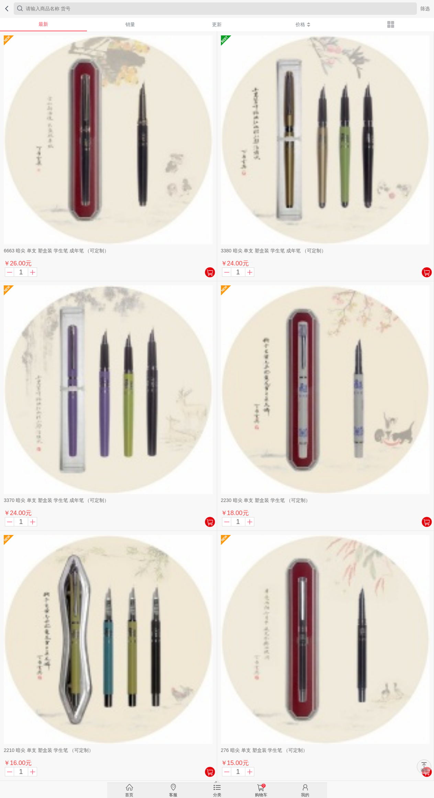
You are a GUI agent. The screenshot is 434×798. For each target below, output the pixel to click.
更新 (217, 24)
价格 (303, 24)
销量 (130, 24)
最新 (43, 24)
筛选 (425, 8)
